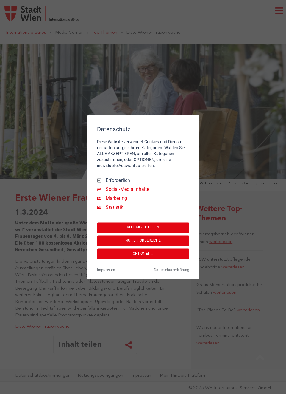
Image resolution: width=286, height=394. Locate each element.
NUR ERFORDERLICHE (143, 241)
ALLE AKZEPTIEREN (143, 227)
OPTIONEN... (143, 254)
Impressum (106, 270)
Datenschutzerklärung (171, 270)
